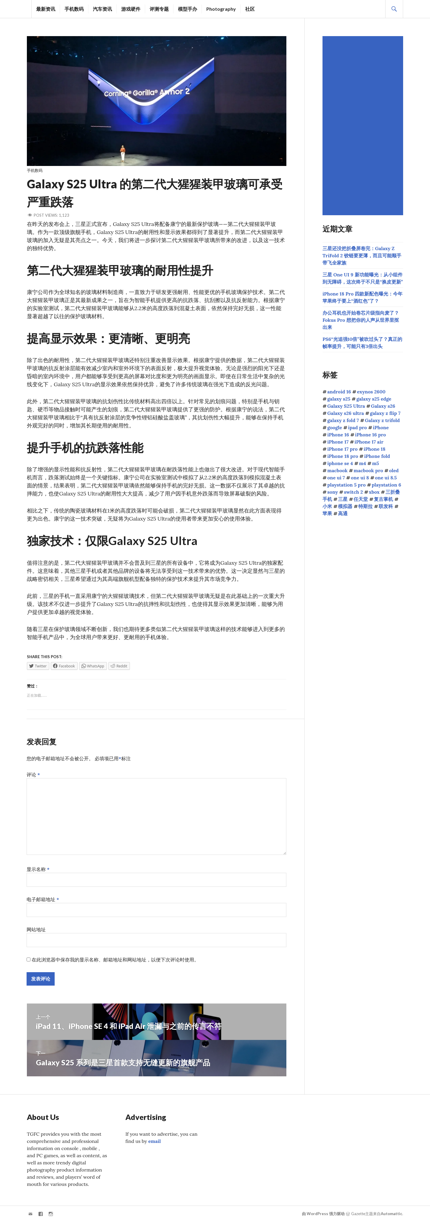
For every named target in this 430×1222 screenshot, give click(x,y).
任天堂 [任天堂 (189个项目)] (361, 499)
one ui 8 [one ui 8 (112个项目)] (360, 478)
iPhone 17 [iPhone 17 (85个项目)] (337, 442)
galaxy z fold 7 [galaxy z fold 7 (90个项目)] (343, 420)
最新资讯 (45, 9)
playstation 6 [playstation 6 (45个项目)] (386, 485)
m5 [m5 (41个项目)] (375, 463)
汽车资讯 (102, 9)
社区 (250, 9)
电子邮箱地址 (43, 899)
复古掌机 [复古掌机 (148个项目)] (383, 499)
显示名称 (38, 869)
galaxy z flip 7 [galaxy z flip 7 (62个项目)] (385, 413)
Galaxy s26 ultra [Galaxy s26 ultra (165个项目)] (345, 413)
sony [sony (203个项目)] (332, 492)
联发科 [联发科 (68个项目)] (386, 506)
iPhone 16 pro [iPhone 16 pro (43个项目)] (370, 435)
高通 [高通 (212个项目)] (343, 513)
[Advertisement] (363, 125)
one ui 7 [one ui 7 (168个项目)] (336, 478)
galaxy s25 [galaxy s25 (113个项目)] (338, 399)
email (154, 1141)
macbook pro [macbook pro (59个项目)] (368, 470)
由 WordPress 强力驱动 (323, 1213)
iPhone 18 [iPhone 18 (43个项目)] (375, 449)
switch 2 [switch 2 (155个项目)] (353, 492)
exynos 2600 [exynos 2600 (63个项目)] (371, 392)
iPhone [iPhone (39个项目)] (381, 427)
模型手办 (187, 9)
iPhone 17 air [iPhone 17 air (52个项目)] (368, 442)
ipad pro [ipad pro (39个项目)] (357, 427)
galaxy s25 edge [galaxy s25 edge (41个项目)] (373, 399)
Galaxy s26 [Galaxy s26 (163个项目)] (383, 406)
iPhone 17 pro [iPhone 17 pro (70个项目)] (342, 449)
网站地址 (36, 929)
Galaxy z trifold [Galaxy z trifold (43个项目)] (382, 420)
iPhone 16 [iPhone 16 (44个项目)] (338, 435)
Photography (221, 9)
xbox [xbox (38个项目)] (374, 492)
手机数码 (74, 9)
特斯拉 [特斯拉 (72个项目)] (365, 506)
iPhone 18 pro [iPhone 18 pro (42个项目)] (342, 456)
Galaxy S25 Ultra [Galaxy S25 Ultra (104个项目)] (346, 406)
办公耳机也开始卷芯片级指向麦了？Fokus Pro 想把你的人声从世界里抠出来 (360, 320)
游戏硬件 (130, 9)
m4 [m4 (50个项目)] (362, 463)
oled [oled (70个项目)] (394, 470)
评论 (33, 775)
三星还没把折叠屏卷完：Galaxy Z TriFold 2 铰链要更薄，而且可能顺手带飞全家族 (361, 255)
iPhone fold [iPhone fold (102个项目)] (377, 456)
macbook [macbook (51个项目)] (337, 470)
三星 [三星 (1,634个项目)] (343, 499)
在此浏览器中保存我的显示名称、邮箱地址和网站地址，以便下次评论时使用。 (115, 960)
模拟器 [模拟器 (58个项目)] (345, 506)
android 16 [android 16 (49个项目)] (339, 392)
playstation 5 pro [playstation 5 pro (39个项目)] (346, 485)
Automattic (391, 1213)
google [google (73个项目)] (334, 427)
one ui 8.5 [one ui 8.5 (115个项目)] (386, 478)
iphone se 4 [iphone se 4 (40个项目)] (340, 463)
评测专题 (159, 9)
